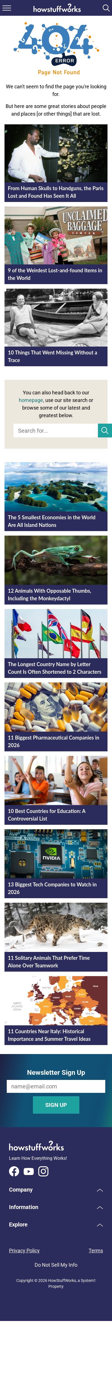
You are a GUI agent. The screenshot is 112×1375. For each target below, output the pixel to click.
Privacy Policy (24, 1250)
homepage (31, 400)
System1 (88, 1280)
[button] (56, 1189)
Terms (96, 1250)
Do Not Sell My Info (56, 1265)
